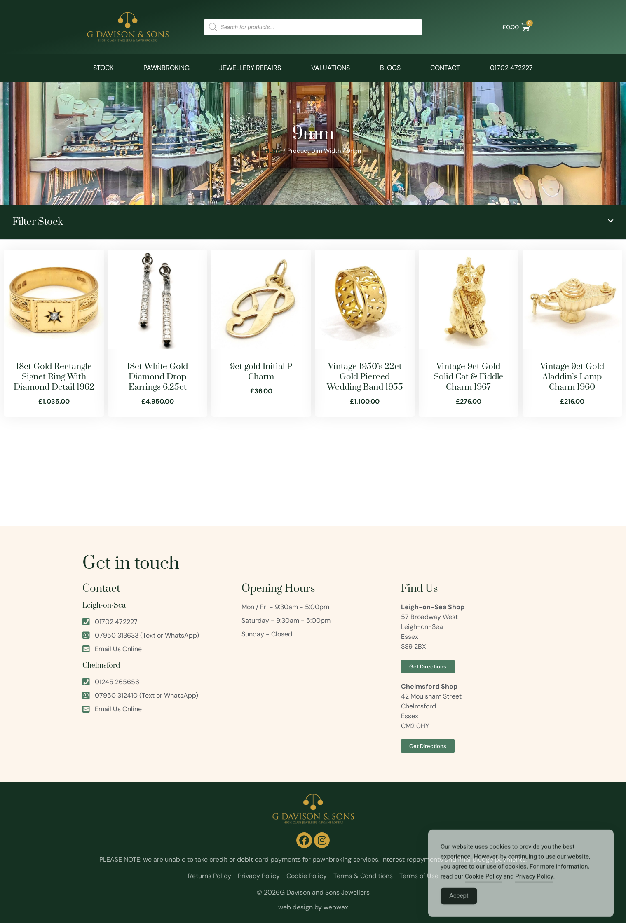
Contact (445, 67)
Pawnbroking (166, 67)
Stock (103, 67)
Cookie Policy (483, 887)
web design (295, 907)
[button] (313, 222)
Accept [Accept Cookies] (459, 907)
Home (273, 151)
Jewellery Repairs (250, 67)
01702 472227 (511, 67)
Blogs (390, 67)
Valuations (330, 67)
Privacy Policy (534, 887)
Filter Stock (37, 222)
